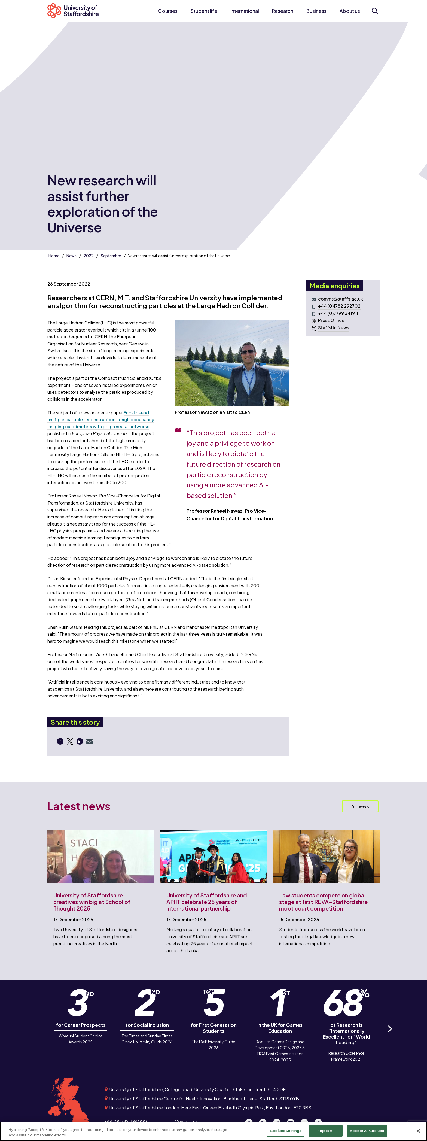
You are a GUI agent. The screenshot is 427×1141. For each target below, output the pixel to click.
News (71, 255)
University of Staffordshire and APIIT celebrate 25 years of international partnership (206, 902)
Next (389, 1034)
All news (360, 806)
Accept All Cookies (367, 1131)
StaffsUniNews (333, 328)
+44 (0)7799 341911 (338, 313)
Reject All (325, 1131)
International (244, 11)
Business (316, 11)
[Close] (418, 1131)
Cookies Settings (285, 1131)
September (111, 255)
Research (282, 11)
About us (350, 11)
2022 (89, 255)
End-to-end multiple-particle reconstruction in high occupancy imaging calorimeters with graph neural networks (100, 419)
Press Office (331, 320)
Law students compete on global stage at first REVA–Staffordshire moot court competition (323, 902)
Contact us (186, 1121)
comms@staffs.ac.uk (340, 299)
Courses (168, 11)
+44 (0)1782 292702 (339, 306)
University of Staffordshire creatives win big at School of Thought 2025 (91, 902)
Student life (204, 11)
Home (53, 255)
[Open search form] (374, 10)
